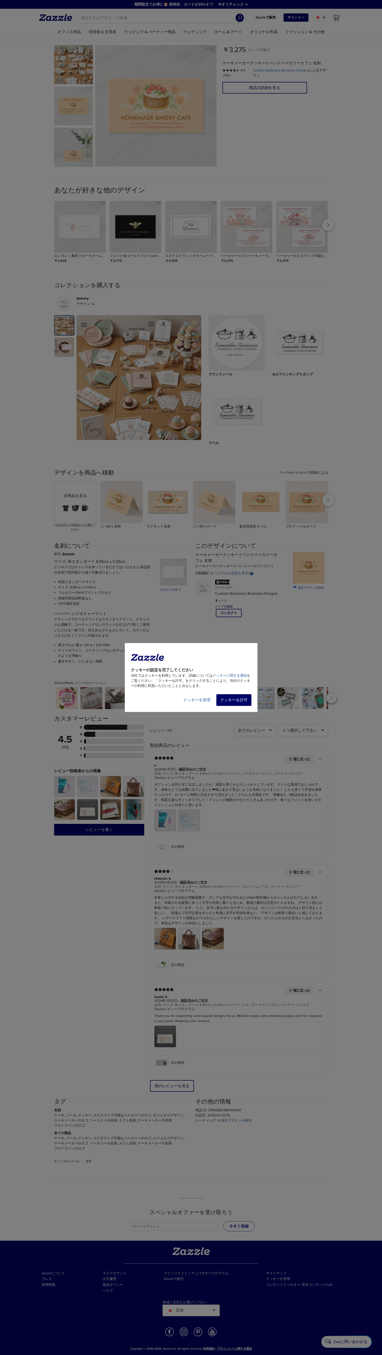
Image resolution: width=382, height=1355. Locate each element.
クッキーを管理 (196, 700)
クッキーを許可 (234, 700)
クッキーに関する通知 (230, 675)
